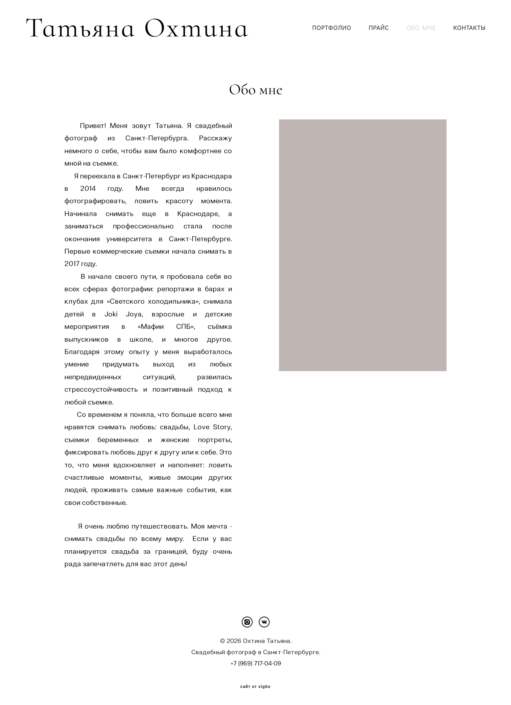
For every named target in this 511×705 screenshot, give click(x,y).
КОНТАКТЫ (469, 27)
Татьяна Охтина (107, 27)
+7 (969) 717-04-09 (255, 663)
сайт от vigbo (255, 687)
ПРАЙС (379, 27)
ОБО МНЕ (421, 27)
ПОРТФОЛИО (332, 27)
